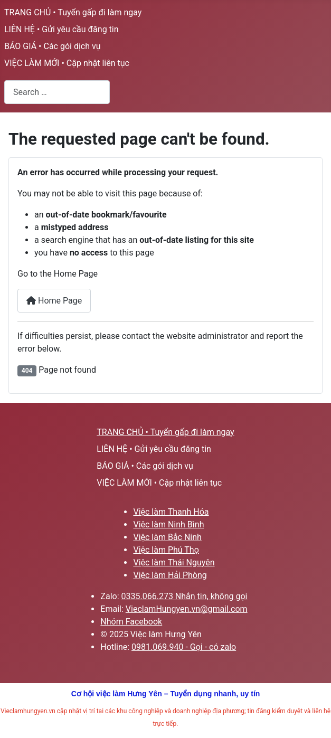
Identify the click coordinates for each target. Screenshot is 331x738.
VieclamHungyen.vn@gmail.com (187, 609)
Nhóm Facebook (131, 622)
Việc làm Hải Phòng (169, 575)
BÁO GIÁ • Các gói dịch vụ (52, 46)
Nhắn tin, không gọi (211, 596)
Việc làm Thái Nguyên (173, 562)
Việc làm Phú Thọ (165, 550)
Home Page (54, 301)
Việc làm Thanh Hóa (171, 512)
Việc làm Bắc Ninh (167, 537)
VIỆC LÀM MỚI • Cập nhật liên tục (66, 63)
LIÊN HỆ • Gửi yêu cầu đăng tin (61, 29)
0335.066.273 (148, 596)
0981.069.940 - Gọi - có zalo (183, 647)
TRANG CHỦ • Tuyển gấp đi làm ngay (72, 12)
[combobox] (57, 92)
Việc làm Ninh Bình (168, 524)
